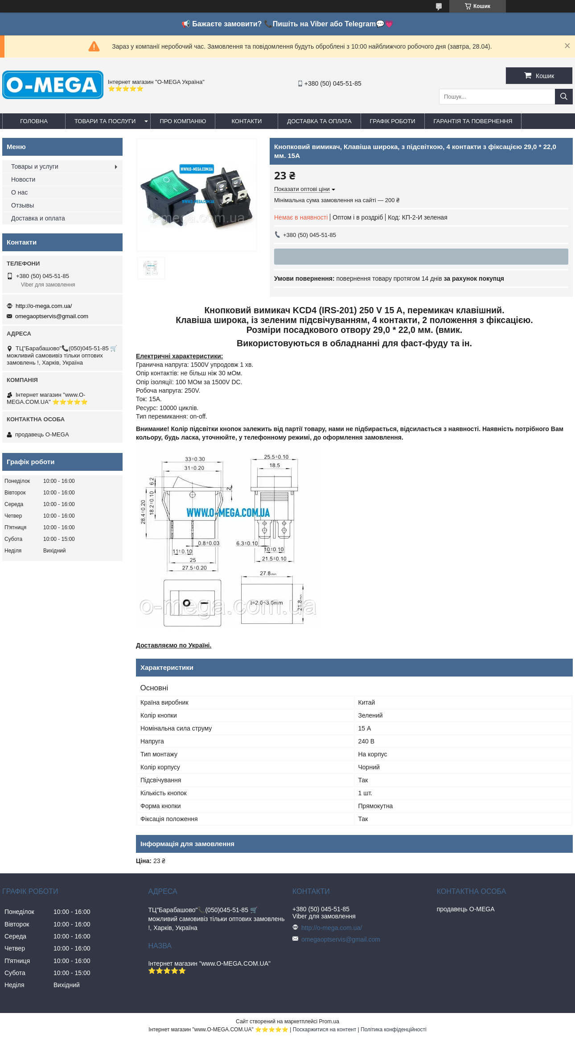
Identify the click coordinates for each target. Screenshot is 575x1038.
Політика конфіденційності (394, 1029)
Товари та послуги (105, 121)
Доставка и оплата (38, 218)
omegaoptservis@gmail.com (51, 316)
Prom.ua (329, 1021)
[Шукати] (564, 96)
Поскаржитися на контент (324, 1029)
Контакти (246, 121)
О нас (19, 192)
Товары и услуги (34, 166)
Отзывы (22, 205)
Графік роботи (392, 121)
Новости (23, 179)
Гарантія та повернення (473, 121)
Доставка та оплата (319, 121)
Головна (34, 121)
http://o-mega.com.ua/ (44, 306)
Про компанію (183, 121)
